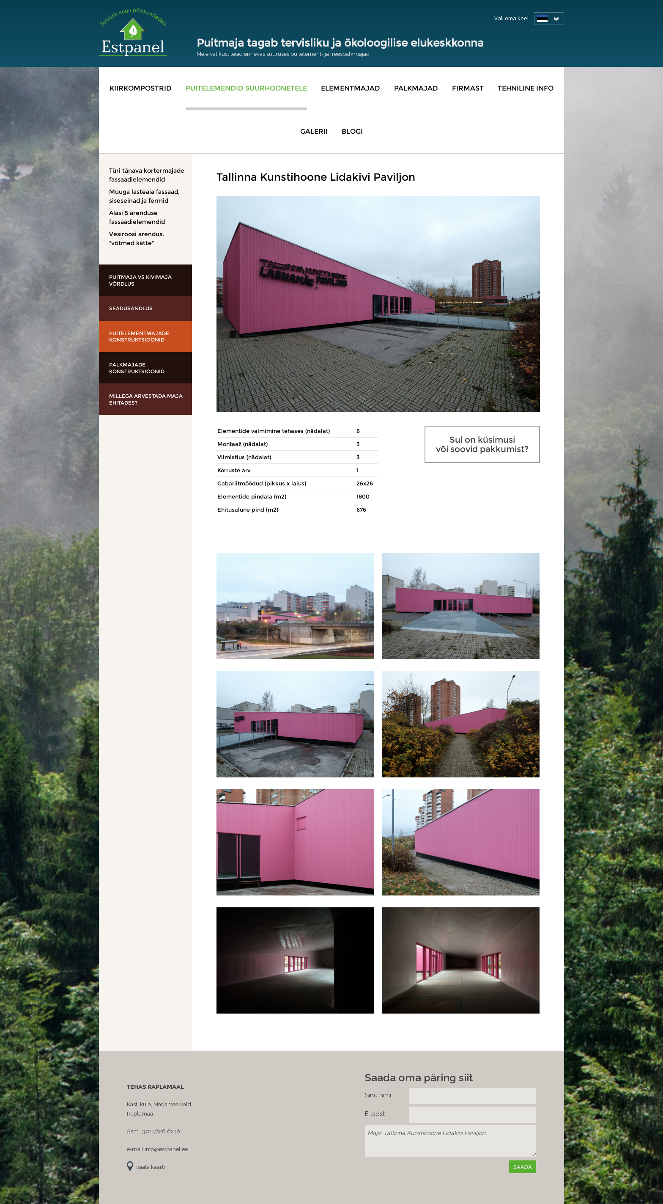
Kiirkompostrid (141, 88)
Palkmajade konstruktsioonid (136, 368)
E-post (375, 1114)
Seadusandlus (131, 308)
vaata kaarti (150, 1167)
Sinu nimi (378, 1095)
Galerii (314, 131)
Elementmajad (350, 88)
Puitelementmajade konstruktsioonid (139, 336)
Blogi (352, 131)
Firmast (468, 88)
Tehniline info (525, 88)
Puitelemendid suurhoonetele (246, 88)
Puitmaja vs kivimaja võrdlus (140, 280)
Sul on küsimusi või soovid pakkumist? (482, 444)
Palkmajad (416, 88)
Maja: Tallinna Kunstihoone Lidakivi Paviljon (450, 1141)
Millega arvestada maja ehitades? (146, 399)
